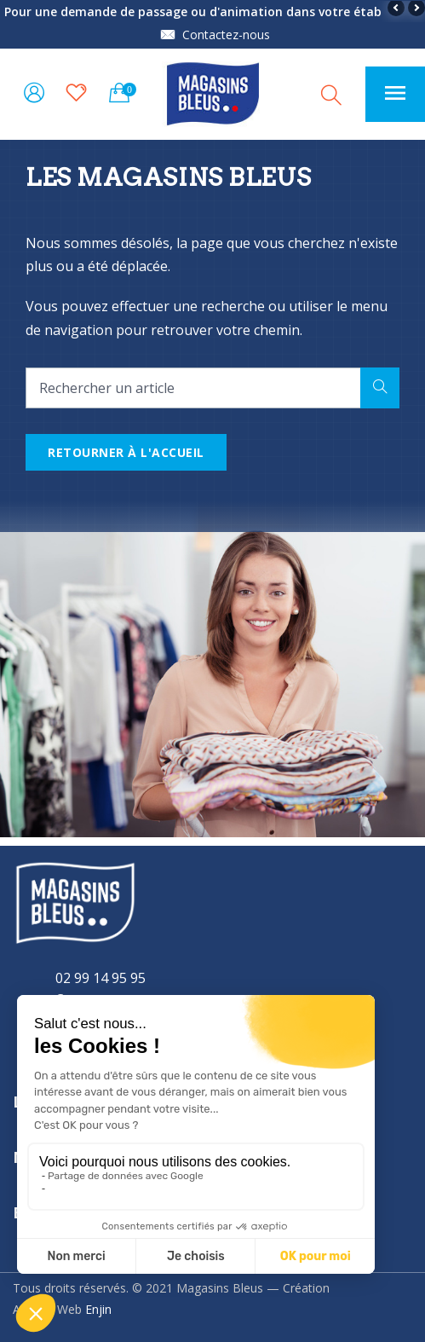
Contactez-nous (226, 34)
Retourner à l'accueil (126, 452)
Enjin (98, 1309)
